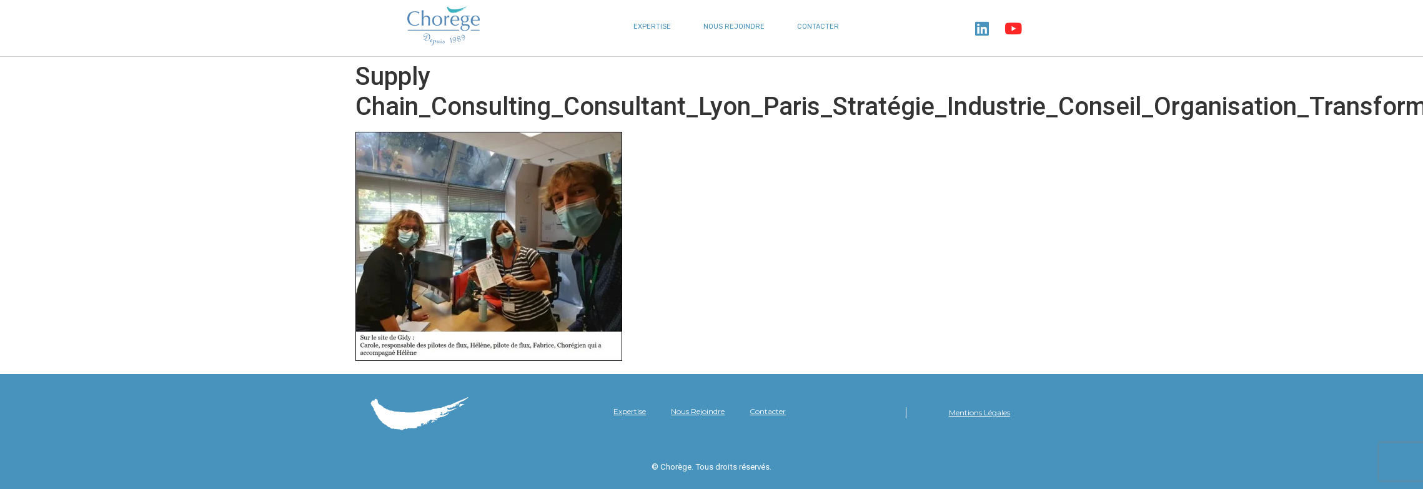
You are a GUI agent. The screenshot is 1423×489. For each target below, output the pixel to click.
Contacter (818, 26)
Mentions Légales (979, 412)
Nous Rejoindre (734, 26)
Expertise (652, 26)
